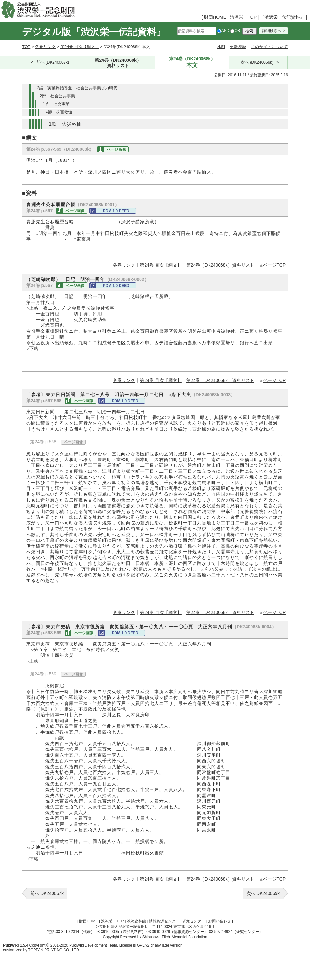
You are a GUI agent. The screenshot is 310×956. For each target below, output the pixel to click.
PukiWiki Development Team (93, 945)
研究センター (193, 921)
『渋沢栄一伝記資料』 (282, 17)
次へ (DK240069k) (257, 62)
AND (223, 30)
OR (235, 30)
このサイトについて (269, 46)
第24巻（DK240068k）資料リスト (220, 265)
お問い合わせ (219, 921)
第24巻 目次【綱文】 (79, 46)
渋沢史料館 (136, 921)
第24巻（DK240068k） (118, 63)
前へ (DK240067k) (52, 62)
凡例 (221, 46)
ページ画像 (116, 149)
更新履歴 (238, 46)
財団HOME (215, 17)
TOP (26, 46)
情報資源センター (164, 921)
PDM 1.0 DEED (116, 211)
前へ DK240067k (47, 893)
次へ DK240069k (263, 893)
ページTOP (274, 265)
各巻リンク (45, 46)
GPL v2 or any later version (160, 945)
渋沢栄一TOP (243, 17)
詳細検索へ (271, 30)
